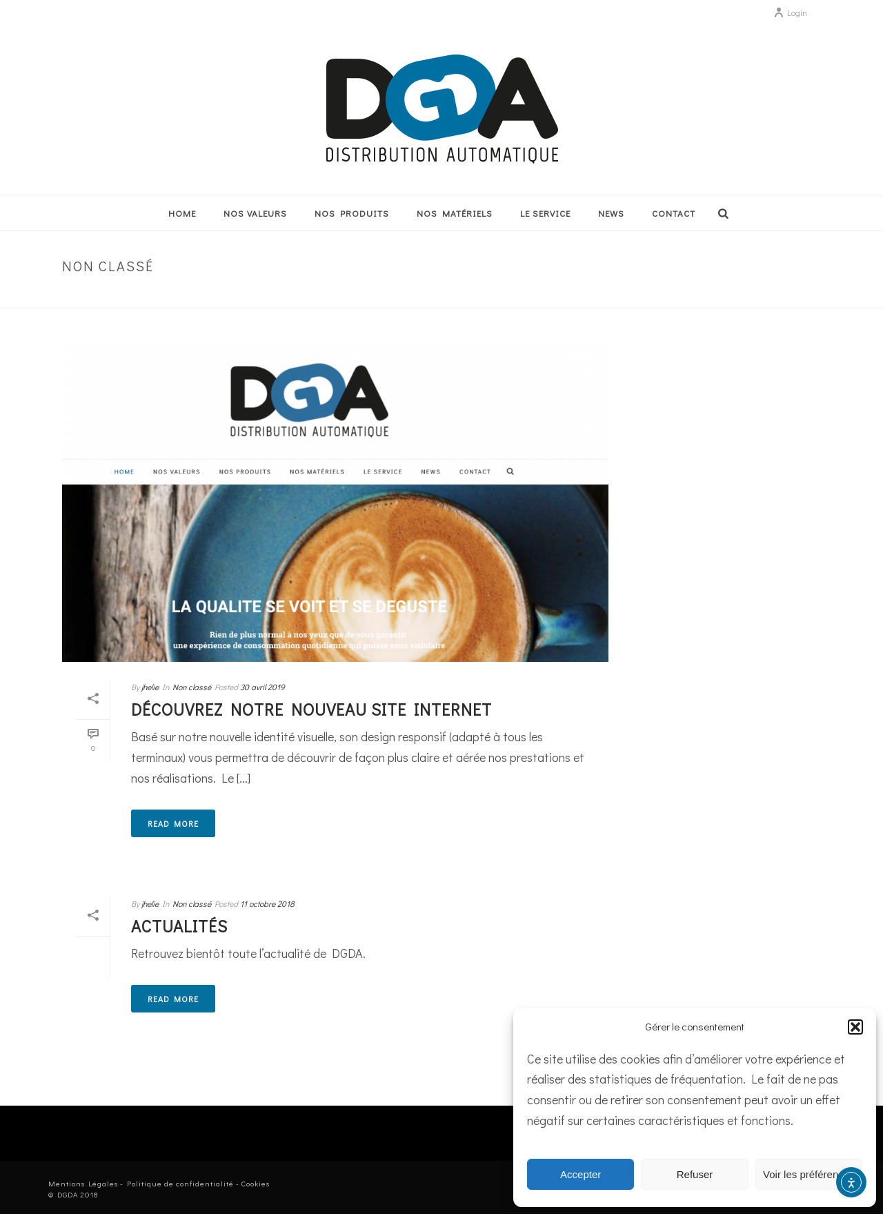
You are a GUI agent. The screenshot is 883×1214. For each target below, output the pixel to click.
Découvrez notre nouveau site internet (311, 709)
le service (545, 213)
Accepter (580, 1174)
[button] (855, 1027)
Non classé (790, 295)
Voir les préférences (809, 1174)
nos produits (352, 213)
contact (673, 213)
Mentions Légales (83, 1183)
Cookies (255, 1183)
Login (790, 12)
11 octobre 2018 (267, 903)
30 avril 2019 (262, 686)
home (182, 213)
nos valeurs (255, 213)
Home (747, 295)
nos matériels (455, 213)
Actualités (179, 926)
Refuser (695, 1174)
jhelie (150, 686)
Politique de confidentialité (180, 1183)
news (611, 213)
